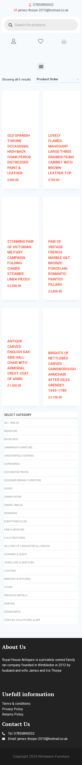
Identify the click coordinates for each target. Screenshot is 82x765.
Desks (8, 488)
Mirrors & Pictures (17, 578)
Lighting (10, 570)
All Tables (11, 422)
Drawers (10, 513)
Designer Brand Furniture (22, 480)
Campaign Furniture (18, 447)
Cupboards (12, 463)
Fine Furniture (14, 529)
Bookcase (11, 439)
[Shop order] (58, 79)
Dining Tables (13, 504)
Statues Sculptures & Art (22, 620)
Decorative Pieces (16, 472)
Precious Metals (15, 595)
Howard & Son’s (15, 554)
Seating (9, 603)
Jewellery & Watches (19, 562)
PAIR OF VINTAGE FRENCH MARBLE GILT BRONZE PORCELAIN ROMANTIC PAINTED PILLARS (59, 263)
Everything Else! (15, 521)
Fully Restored (14, 537)
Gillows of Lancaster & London (26, 546)
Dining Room (12, 496)
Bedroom (10, 431)
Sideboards (12, 611)
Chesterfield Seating (19, 455)
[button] (41, 66)
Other (8, 587)
